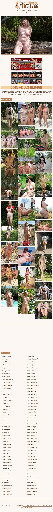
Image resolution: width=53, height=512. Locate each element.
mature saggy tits (32, 415)
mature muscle (32, 394)
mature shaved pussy (33, 424)
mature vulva (31, 456)
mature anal (5, 415)
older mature (31, 474)
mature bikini (5, 432)
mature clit (4, 453)
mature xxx (30, 465)
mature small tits (32, 432)
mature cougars (6, 456)
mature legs (31, 376)
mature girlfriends (6, 485)
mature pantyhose (32, 403)
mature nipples (32, 397)
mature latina (31, 374)
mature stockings (32, 438)
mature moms (31, 391)
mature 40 (4, 412)
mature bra (4, 441)
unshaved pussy (32, 447)
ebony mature (5, 382)
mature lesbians (32, 379)
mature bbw (5, 424)
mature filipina (5, 480)
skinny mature (31, 485)
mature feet (4, 477)
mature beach (5, 427)
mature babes (5, 421)
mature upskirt (31, 450)
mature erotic (5, 474)
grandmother (5, 394)
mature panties (32, 400)
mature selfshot (32, 418)
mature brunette (6, 444)
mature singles (31, 427)
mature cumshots (6, 465)
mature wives (31, 462)
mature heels (31, 356)
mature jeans (31, 365)
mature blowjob (6, 438)
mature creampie (6, 462)
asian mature (5, 359)
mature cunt (5, 468)
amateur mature (6, 356)
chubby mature (5, 371)
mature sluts (31, 429)
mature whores (32, 459)
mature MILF (31, 388)
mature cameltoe (6, 447)
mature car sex (5, 450)
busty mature (5, 368)
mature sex (30, 421)
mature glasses (6, 488)
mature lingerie (32, 382)
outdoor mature (32, 477)
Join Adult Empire (26, 87)
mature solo (31, 435)
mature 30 (4, 409)
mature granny (5, 491)
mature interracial (32, 362)
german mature (6, 388)
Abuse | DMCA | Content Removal (33, 506)
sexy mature (31, 482)
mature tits (30, 444)
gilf (2, 391)
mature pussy (31, 409)
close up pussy (5, 376)
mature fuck (4, 482)
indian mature (5, 406)
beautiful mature (6, 362)
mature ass (4, 418)
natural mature (31, 468)
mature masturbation (33, 385)
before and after (6, 365)
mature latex (31, 371)
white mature (31, 494)
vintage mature (32, 491)
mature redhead (32, 412)
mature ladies (31, 368)
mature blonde (5, 435)
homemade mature (7, 400)
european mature (6, 385)
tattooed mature (32, 488)
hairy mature (5, 397)
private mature (31, 480)
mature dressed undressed (9, 471)
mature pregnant (32, 406)
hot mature (4, 403)
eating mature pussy (7, 379)
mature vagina (31, 453)
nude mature (31, 471)
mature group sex (6, 494)
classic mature (5, 374)
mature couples (6, 459)
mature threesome (33, 441)
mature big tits (5, 429)
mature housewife (32, 359)
